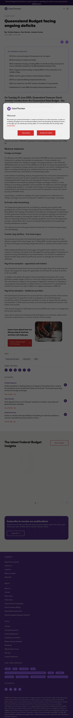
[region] (36, 121)
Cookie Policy (11, 125)
